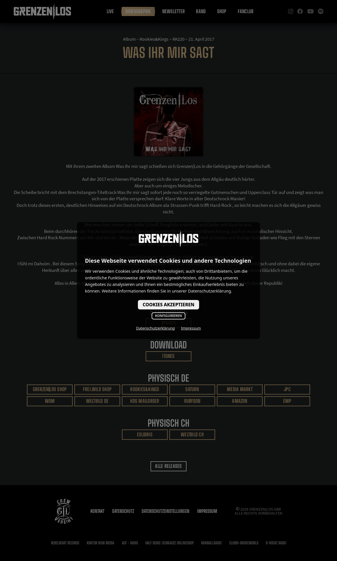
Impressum (191, 328)
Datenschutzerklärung (155, 328)
